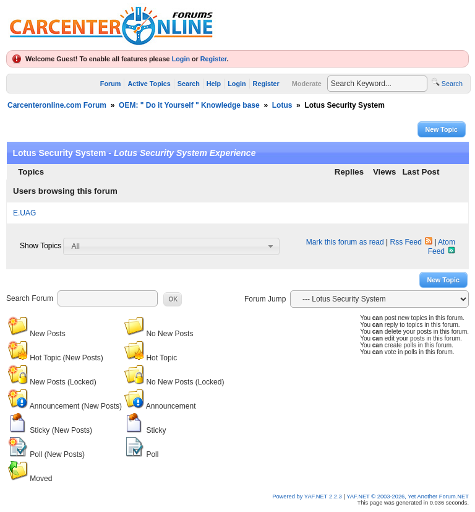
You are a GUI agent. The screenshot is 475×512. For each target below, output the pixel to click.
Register (213, 59)
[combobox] (171, 246)
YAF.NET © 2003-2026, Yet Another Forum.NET (407, 496)
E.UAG (24, 213)
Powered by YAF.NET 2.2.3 (307, 496)
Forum (110, 83)
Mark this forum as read (345, 242)
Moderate (307, 83)
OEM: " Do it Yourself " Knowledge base (189, 105)
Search (189, 83)
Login (181, 59)
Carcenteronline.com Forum (56, 105)
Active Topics (148, 83)
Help (214, 83)
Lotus (282, 105)
